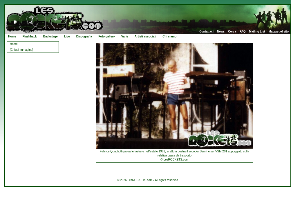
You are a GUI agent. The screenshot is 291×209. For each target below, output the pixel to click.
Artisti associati (145, 36)
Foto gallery (106, 36)
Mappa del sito (279, 31)
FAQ (243, 31)
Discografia (84, 36)
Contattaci (206, 31)
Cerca (232, 31)
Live (67, 36)
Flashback (30, 36)
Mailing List (257, 31)
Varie (124, 36)
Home (12, 36)
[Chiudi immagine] (21, 49)
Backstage (50, 36)
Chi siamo (169, 36)
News (221, 31)
